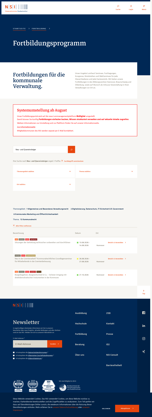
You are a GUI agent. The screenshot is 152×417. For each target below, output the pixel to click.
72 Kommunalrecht (28, 219)
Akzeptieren (125, 408)
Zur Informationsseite (26, 126)
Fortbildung (39, 28)
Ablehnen (106, 409)
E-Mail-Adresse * (19, 338)
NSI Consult (112, 354)
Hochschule (81, 323)
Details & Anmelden (116, 242)
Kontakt (110, 323)
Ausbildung (81, 313)
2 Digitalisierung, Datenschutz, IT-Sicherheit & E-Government (97, 208)
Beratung (79, 344)
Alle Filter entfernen (23, 226)
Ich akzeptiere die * (32, 352)
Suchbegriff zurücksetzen (73, 161)
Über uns (79, 354)
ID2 (108, 344)
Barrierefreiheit (114, 365)
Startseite (19, 28)
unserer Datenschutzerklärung (65, 407)
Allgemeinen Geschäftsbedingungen (40, 355)
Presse (109, 333)
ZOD (108, 313)
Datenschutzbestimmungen (37, 352)
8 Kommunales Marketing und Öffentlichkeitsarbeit (36, 214)
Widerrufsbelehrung (35, 358)
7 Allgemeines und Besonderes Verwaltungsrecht (47, 208)
